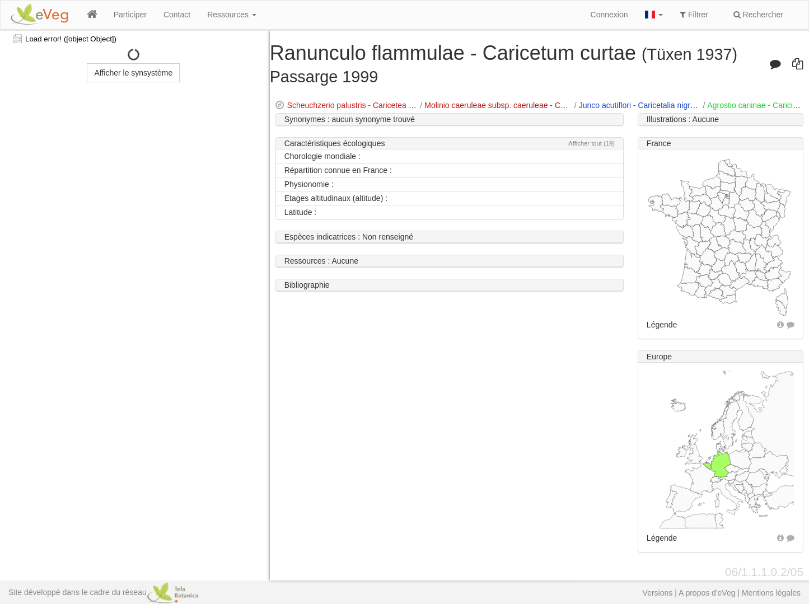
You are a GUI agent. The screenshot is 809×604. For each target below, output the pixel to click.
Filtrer (694, 14)
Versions (658, 592)
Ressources (231, 14)
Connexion (609, 14)
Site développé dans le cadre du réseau (103, 592)
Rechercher (758, 14)
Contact (176, 14)
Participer (130, 14)
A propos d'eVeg (707, 592)
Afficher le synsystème (133, 72)
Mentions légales (771, 592)
